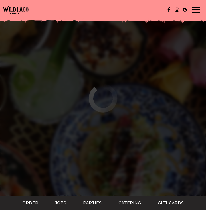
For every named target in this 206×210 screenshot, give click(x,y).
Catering (129, 202)
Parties (92, 202)
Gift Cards (171, 202)
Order (30, 202)
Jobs (60, 202)
